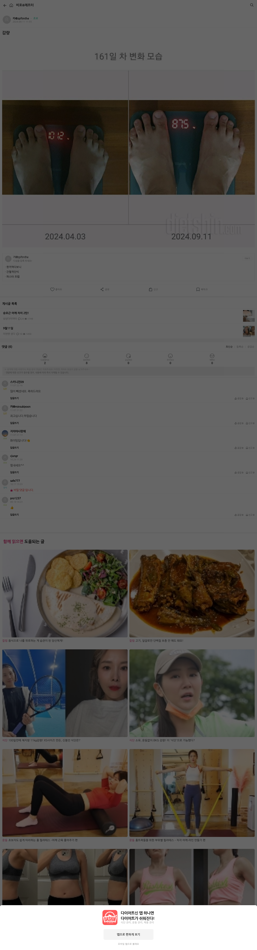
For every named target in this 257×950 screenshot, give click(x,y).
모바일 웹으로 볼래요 (128, 944)
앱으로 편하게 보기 (128, 934)
